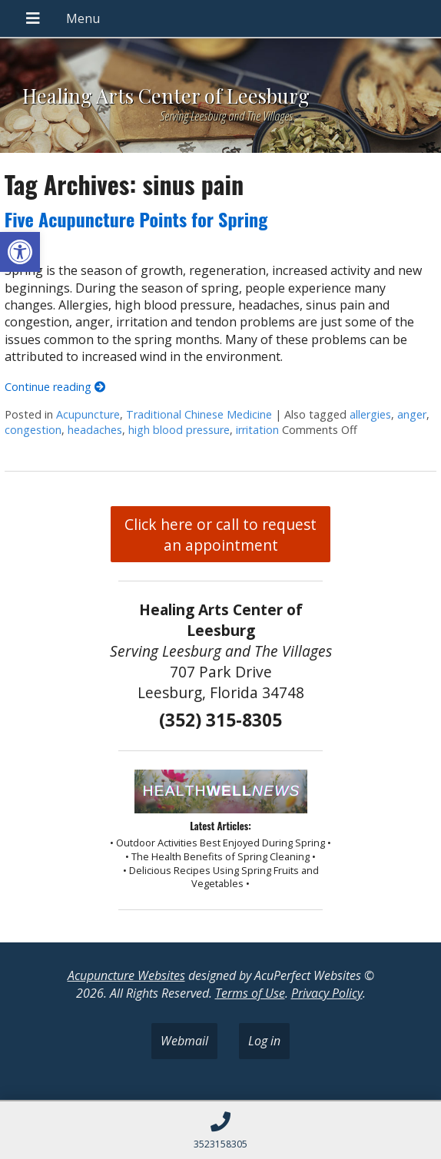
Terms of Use (250, 993)
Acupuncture (88, 414)
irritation (257, 429)
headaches (95, 429)
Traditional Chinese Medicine (199, 414)
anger (411, 414)
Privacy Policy (327, 993)
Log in (264, 1040)
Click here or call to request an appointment (220, 534)
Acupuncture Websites (126, 975)
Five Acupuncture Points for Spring (136, 219)
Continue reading (55, 386)
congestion (33, 429)
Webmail (184, 1040)
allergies (370, 414)
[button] (20, 252)
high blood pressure (179, 429)
